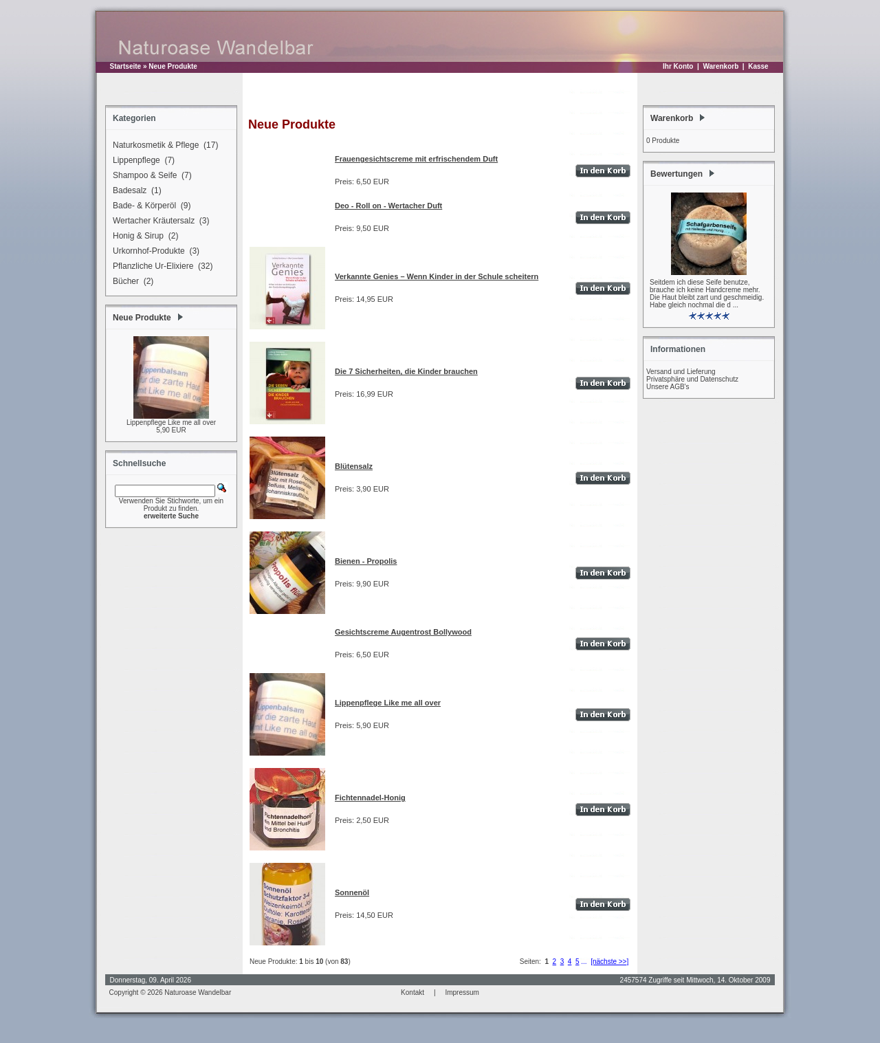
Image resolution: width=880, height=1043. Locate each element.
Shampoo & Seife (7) (150, 176)
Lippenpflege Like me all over (171, 422)
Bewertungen (676, 174)
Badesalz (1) (135, 191)
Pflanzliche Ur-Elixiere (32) (160, 267)
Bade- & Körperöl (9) (149, 206)
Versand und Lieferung (681, 371)
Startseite (126, 66)
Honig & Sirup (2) (143, 236)
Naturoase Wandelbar (197, 992)
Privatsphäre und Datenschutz (692, 379)
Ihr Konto (678, 66)
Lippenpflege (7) (142, 161)
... (583, 961)
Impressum (461, 992)
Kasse (758, 66)
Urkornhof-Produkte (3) (154, 251)
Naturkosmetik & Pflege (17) (163, 146)
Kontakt (412, 992)
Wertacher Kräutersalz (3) (159, 221)
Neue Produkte (172, 66)
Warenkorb (720, 66)
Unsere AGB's (668, 387)
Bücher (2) (131, 282)
